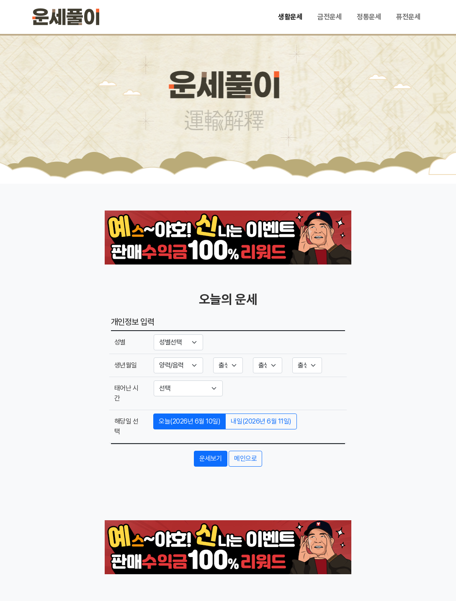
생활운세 (290, 17)
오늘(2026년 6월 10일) (189, 421)
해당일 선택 (126, 426)
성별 (120, 342)
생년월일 (125, 365)
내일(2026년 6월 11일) (261, 421)
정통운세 (369, 17)
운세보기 (210, 458)
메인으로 (245, 458)
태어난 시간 (126, 393)
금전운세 (329, 17)
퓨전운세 (408, 17)
